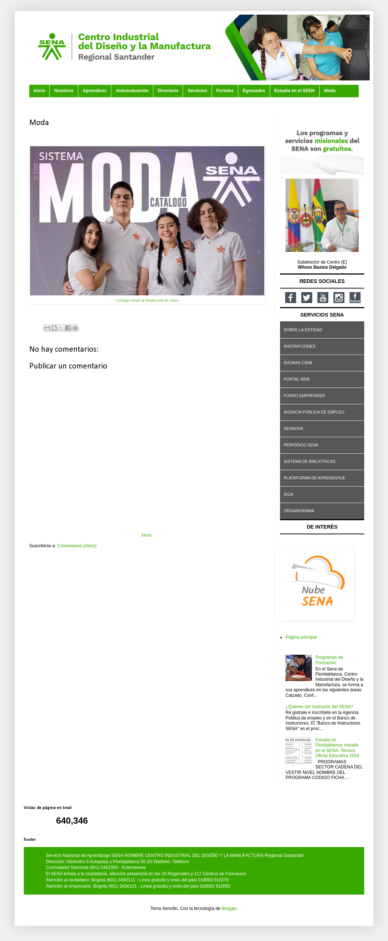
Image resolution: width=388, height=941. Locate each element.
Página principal (301, 637)
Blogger (228, 908)
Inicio (39, 90)
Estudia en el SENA (295, 90)
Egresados (254, 90)
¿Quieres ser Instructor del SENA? (319, 706)
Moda (329, 90)
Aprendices (95, 90)
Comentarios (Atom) (76, 545)
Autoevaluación (132, 90)
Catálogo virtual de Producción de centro (147, 300)
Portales (225, 90)
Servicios (197, 90)
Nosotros (64, 90)
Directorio (168, 90)
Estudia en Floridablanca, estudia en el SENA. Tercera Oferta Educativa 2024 (337, 747)
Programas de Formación (329, 660)
